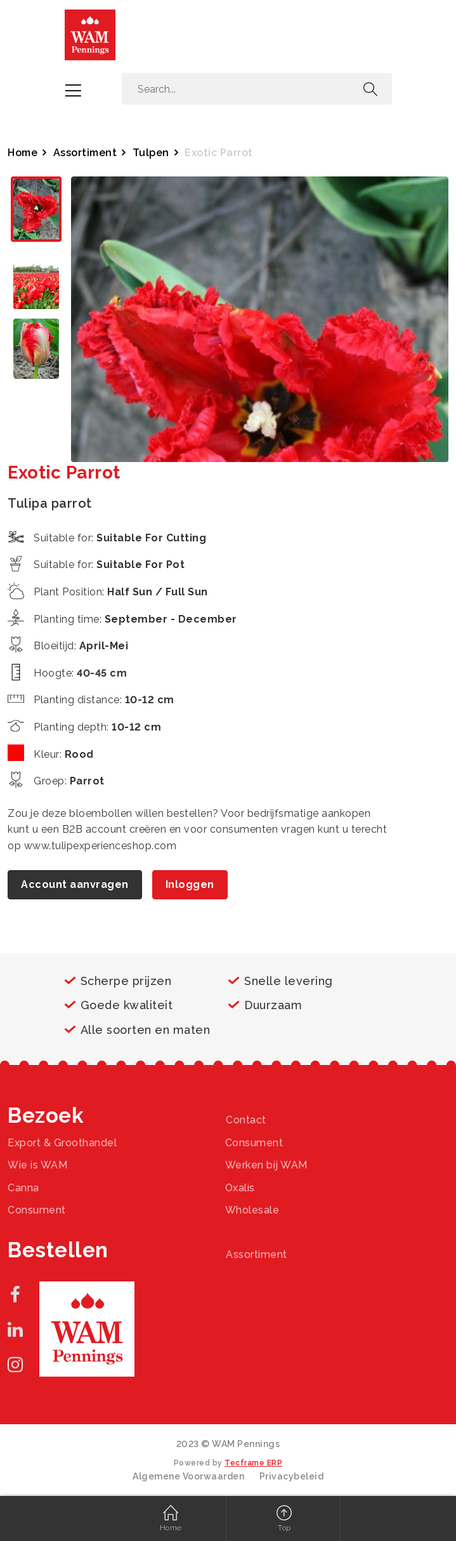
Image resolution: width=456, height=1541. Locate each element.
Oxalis (240, 1188)
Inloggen (190, 884)
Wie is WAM (37, 1165)
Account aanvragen (75, 884)
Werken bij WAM (266, 1165)
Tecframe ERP (253, 1462)
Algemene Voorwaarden (188, 1476)
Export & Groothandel (62, 1143)
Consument (254, 1143)
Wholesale (252, 1210)
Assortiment (85, 153)
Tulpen (151, 153)
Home (22, 153)
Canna (23, 1188)
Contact (246, 1120)
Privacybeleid (291, 1476)
